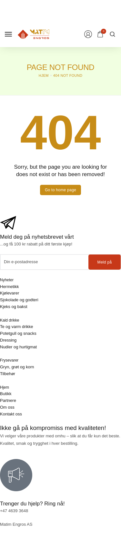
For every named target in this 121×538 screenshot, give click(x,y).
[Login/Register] (88, 34)
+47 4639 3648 (14, 510)
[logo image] (33, 33)
